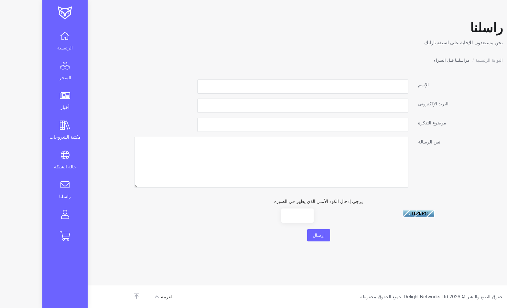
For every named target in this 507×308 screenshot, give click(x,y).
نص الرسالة (387, 141)
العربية (122, 296)
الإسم (381, 84)
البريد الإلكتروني (391, 103)
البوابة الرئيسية (446, 60)
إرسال (276, 235)
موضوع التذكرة (390, 122)
